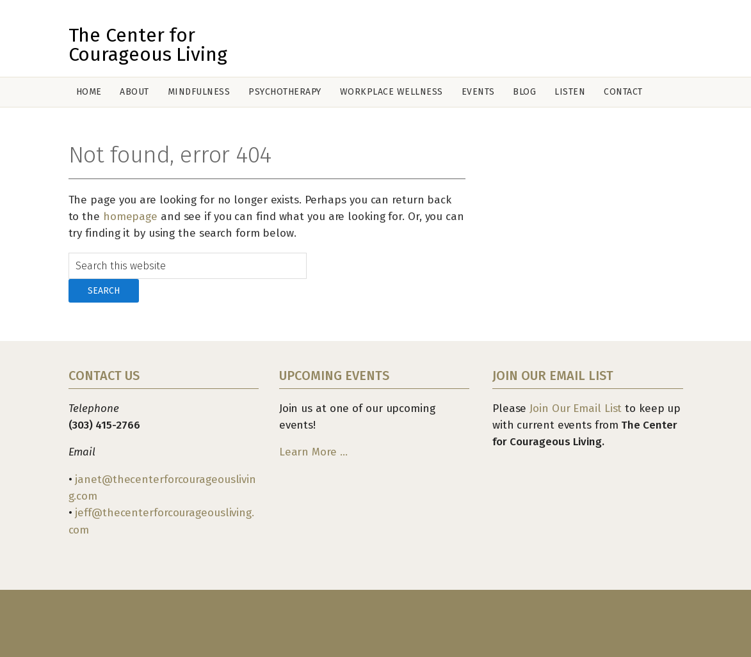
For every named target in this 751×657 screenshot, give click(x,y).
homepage (130, 216)
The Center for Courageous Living (148, 45)
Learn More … (313, 452)
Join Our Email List (575, 408)
